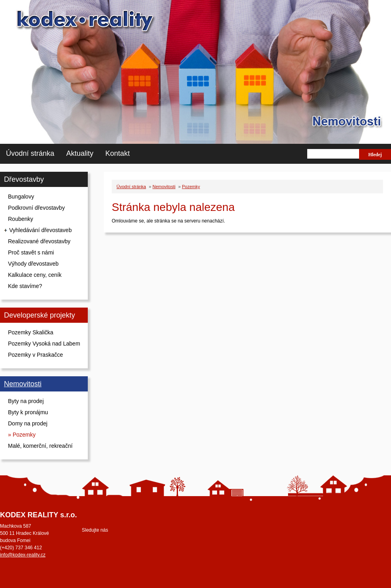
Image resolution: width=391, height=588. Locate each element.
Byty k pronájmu (28, 412)
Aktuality (79, 153)
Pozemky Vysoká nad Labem (44, 343)
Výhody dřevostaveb (33, 263)
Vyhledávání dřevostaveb (40, 230)
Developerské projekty (39, 315)
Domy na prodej (27, 423)
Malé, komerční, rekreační (40, 446)
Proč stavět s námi (31, 252)
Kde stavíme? (25, 286)
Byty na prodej (26, 401)
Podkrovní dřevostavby (36, 208)
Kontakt (117, 153)
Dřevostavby (24, 179)
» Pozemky (22, 434)
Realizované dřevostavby (39, 241)
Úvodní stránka (30, 153)
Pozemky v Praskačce (35, 355)
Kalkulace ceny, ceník (34, 275)
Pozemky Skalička (30, 332)
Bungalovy (21, 196)
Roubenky (20, 219)
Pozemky (191, 186)
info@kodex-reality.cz (22, 555)
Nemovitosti (22, 384)
